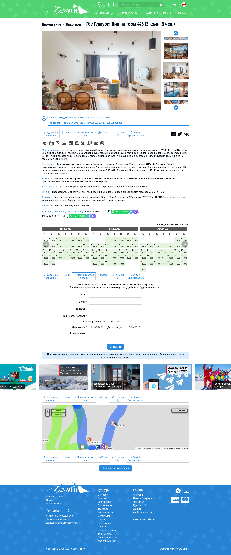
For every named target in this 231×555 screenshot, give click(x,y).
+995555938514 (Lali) (97, 211)
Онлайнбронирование (136, 134)
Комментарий (78, 333)
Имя (84, 294)
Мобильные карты (108, 540)
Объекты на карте (107, 537)
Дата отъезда (115, 327)
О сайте (50, 500)
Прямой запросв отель (84, 134)
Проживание (51, 24)
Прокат (102, 519)
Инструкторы (105, 516)
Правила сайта (54, 503)
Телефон (81, 308)
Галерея (102, 526)
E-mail (83, 301)
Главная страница (56, 496)
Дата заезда (79, 327)
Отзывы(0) (118, 134)
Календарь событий (144, 519)
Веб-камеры (105, 533)
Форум (181, 13)
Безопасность (105, 512)
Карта (167, 13)
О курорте (103, 494)
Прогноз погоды (107, 530)
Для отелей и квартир (58, 519)
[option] (101, 70)
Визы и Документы (144, 498)
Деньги (137, 509)
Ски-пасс (103, 498)
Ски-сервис (104, 523)
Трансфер (103, 509)
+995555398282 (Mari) (55, 216)
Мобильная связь (142, 512)
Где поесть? (139, 505)
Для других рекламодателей (62, 522)
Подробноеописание (51, 134)
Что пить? (138, 501)
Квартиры (73, 24)
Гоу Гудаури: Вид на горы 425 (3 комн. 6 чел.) (130, 24)
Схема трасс (104, 501)
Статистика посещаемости (60, 515)
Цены (66, 132)
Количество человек (74, 316)
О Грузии (138, 494)
